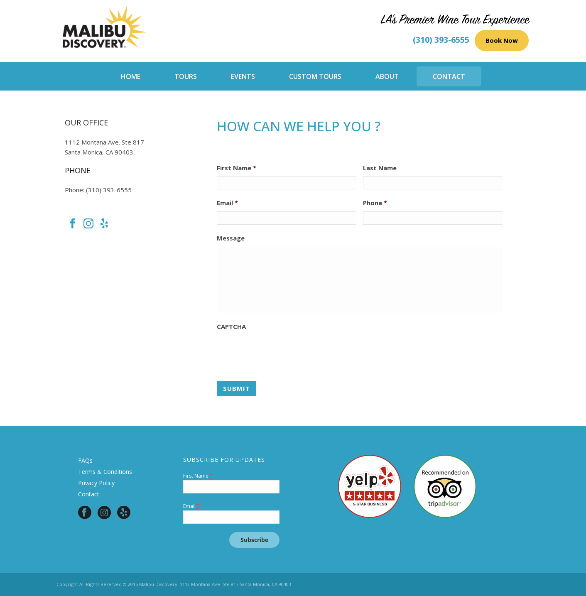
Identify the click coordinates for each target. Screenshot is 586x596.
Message (231, 238)
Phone (375, 203)
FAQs (85, 460)
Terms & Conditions (105, 472)
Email (227, 203)
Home (130, 76)
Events (243, 76)
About (387, 76)
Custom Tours (315, 76)
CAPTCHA (231, 327)
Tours (185, 76)
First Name (236, 168)
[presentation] (280, 351)
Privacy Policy (96, 483)
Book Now (501, 40)
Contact (449, 76)
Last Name (380, 168)
